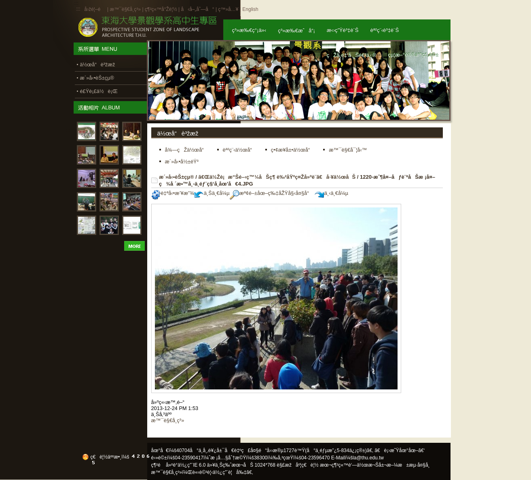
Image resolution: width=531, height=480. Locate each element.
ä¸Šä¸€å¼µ (212, 193)
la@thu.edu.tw (368, 458)
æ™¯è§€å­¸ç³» (126, 9)
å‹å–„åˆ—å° (197, 9)
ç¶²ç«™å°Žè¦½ (161, 9)
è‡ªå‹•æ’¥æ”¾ (172, 193)
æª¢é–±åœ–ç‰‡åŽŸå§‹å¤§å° (271, 193)
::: (78, 9)
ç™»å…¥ (228, 9)
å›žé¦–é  (95, 9)
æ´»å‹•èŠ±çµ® (176, 177)
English (250, 9)
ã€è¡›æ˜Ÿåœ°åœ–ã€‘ (399, 450)
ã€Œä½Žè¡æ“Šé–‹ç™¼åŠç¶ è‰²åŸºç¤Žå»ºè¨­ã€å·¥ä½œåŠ (276, 177)
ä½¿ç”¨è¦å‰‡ (229, 472)
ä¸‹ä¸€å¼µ (331, 193)
